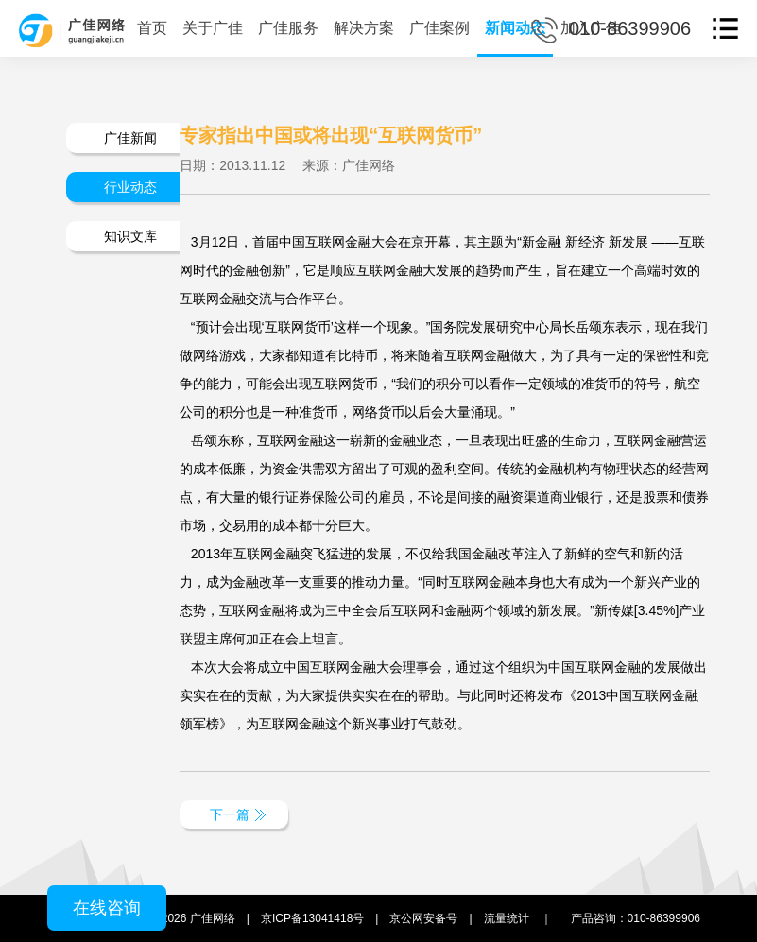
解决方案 (364, 28)
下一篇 (229, 814)
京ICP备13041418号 (312, 918)
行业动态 (130, 187)
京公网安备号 (423, 918)
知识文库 (130, 236)
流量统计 (506, 918)
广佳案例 (439, 28)
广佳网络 (212, 918)
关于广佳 (212, 28)
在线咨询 (107, 908)
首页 (152, 28)
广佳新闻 (130, 138)
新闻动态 (515, 28)
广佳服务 (288, 28)
